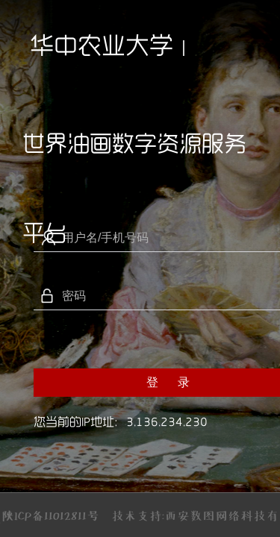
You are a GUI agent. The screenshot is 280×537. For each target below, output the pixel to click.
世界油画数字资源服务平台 (134, 160)
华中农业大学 (101, 45)
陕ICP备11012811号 (50, 515)
